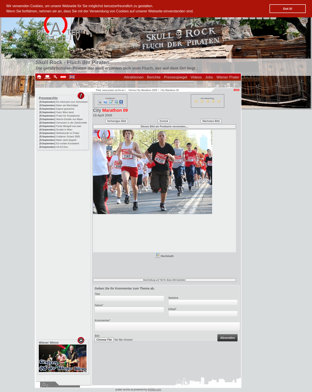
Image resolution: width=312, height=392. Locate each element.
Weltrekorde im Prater (67, 133)
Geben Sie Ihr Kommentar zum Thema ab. (125, 288)
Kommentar (102, 320)
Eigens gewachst (65, 108)
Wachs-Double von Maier (69, 119)
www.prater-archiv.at (113, 90)
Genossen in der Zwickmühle (71, 122)
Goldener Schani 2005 (68, 136)
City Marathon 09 (170, 90)
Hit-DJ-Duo (62, 147)
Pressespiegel (175, 77)
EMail (172, 309)
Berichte (153, 77)
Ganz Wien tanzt (65, 112)
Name (99, 305)
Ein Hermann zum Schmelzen (72, 102)
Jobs (209, 77)
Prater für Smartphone (68, 115)
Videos (196, 77)
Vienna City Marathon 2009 (142, 90)
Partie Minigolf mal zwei (68, 126)
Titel (97, 294)
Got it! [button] (287, 8)
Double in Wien (64, 129)
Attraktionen (134, 77)
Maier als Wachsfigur (67, 105)
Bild (97, 337)
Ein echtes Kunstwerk (67, 143)
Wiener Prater (227, 77)
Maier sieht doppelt (66, 140)
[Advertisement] (63, 178)
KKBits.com (154, 389)
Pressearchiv (48, 98)
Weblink (173, 297)
